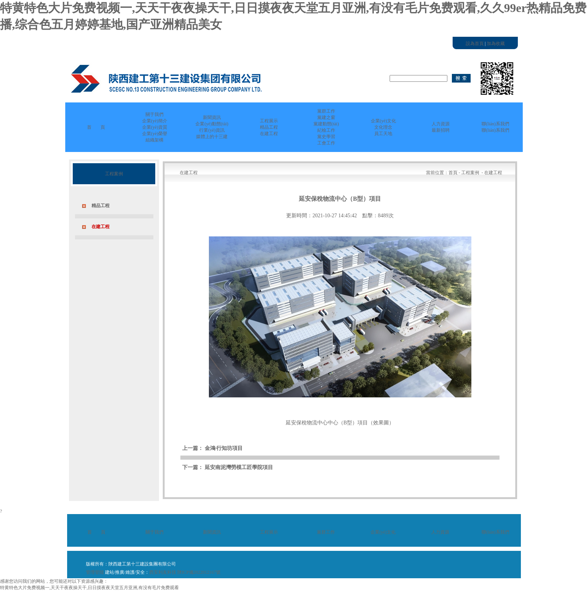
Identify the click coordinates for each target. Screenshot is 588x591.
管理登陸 (95, 572)
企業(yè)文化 (383, 532)
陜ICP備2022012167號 (198, 572)
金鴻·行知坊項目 (224, 448)
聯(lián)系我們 (495, 532)
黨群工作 (326, 532)
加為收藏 (496, 43)
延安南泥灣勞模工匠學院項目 (239, 467)
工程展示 (269, 532)
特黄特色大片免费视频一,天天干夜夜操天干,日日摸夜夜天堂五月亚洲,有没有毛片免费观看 (89, 587)
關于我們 (155, 532)
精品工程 (101, 205)
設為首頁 (475, 43)
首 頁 (96, 127)
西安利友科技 (162, 572)
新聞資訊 (212, 532)
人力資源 (440, 532)
